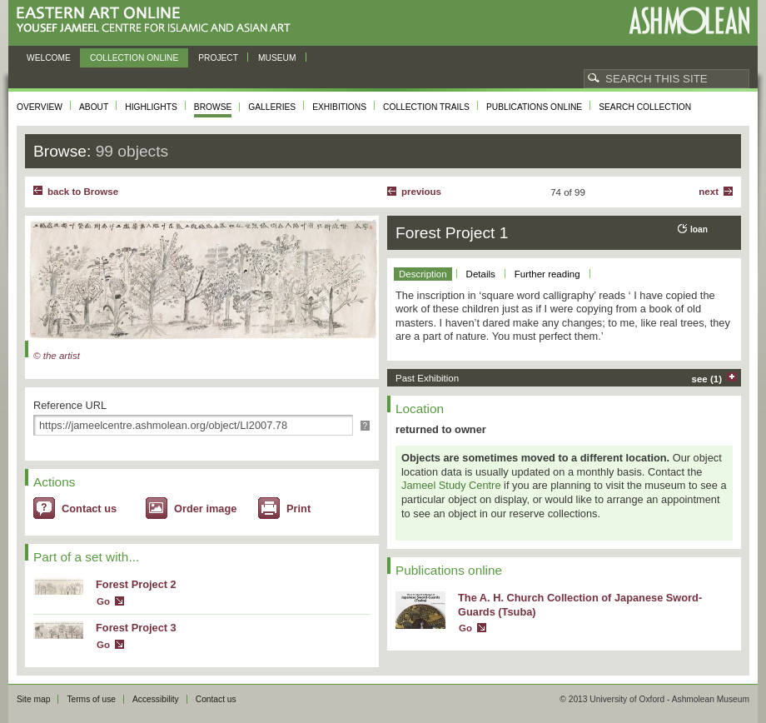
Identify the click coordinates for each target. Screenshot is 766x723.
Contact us (89, 508)
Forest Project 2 (136, 584)
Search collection (645, 107)
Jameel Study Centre (451, 485)
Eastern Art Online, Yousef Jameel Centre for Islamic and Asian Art (158, 20)
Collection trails (426, 107)
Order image (205, 508)
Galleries (272, 107)
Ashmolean (689, 20)
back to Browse (82, 192)
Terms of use (91, 699)
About (93, 107)
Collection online (134, 57)
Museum (277, 57)
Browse (213, 107)
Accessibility (155, 699)
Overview (39, 107)
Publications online (534, 107)
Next (709, 192)
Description (423, 274)
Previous (421, 192)
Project (218, 57)
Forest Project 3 (136, 627)
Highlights (151, 107)
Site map (33, 699)
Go (103, 601)
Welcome (49, 57)
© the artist (56, 356)
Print (298, 508)
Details (480, 274)
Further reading (547, 274)
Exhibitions (339, 107)
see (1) (707, 379)
